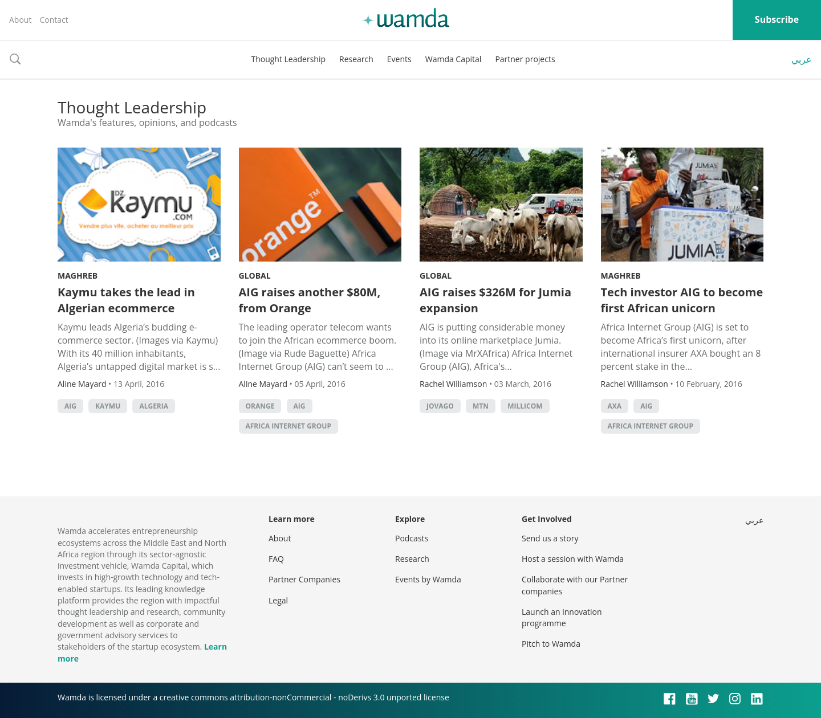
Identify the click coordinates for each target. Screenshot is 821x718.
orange (260, 406)
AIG (70, 406)
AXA (615, 406)
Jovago (440, 406)
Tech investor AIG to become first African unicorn (682, 300)
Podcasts (411, 538)
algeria (153, 406)
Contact (53, 19)
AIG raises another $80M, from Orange (310, 300)
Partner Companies (304, 579)
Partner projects (525, 59)
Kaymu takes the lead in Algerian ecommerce (126, 300)
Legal (278, 600)
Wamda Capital (453, 59)
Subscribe (777, 19)
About (20, 19)
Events (399, 59)
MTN (481, 406)
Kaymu (107, 406)
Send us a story (550, 538)
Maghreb (77, 275)
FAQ (276, 558)
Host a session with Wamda (573, 558)
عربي (801, 59)
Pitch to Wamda (551, 643)
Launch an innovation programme (562, 617)
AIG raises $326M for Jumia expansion (495, 300)
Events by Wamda (428, 579)
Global (255, 275)
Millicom (524, 406)
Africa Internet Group (288, 426)
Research (356, 59)
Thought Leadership (288, 59)
